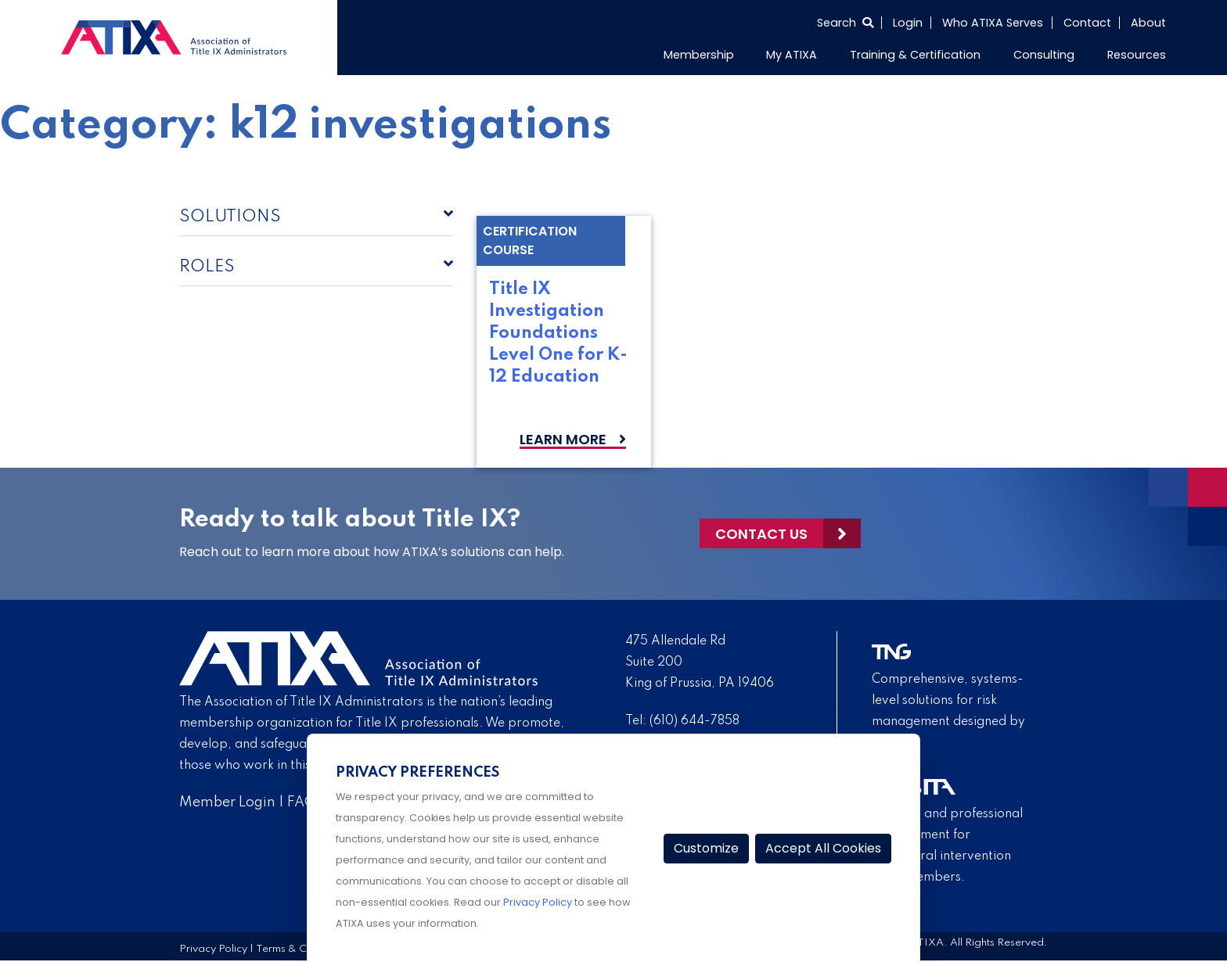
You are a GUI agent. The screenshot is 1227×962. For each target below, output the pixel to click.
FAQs (304, 802)
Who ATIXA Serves (992, 23)
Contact (1087, 23)
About (1148, 23)
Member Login (227, 802)
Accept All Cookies (823, 848)
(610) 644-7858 (694, 721)
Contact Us (761, 534)
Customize (706, 848)
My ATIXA (791, 55)
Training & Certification (915, 55)
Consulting (1043, 55)
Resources (1136, 55)
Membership (699, 55)
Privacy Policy (213, 949)
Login (908, 23)
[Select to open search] (845, 22)
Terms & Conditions (303, 949)
